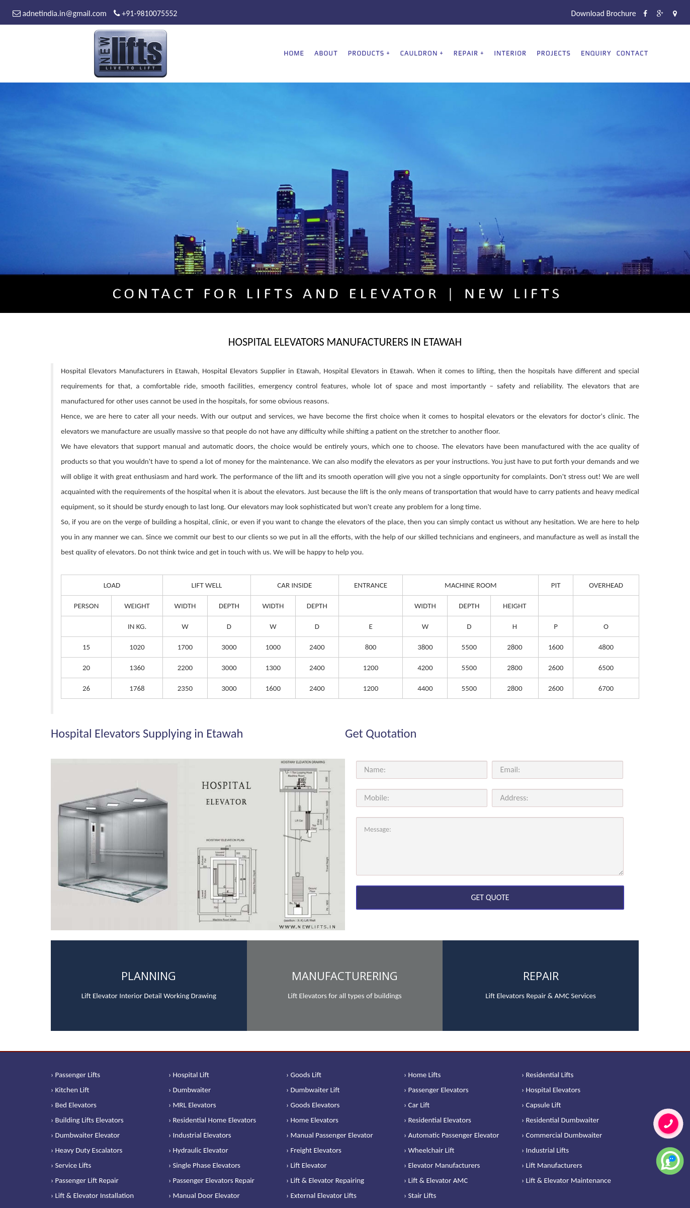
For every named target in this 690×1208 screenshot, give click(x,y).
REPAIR (466, 53)
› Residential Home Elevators (212, 1119)
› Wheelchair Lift (429, 1150)
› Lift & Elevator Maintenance (566, 1180)
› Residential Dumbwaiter (560, 1119)
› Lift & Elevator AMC (436, 1180)
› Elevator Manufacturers (442, 1165)
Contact (633, 53)
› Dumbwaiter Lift (313, 1089)
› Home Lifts (422, 1074)
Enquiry (596, 53)
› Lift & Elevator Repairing (325, 1180)
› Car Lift (416, 1104)
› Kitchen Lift (70, 1089)
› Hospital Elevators (551, 1089)
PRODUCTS (366, 53)
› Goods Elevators (312, 1104)
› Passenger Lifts (75, 1074)
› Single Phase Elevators (204, 1165)
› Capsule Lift (541, 1104)
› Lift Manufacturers (552, 1165)
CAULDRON (419, 53)
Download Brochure (603, 13)
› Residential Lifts (547, 1074)
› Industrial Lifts (545, 1150)
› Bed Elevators (74, 1104)
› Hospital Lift (188, 1074)
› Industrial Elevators (199, 1135)
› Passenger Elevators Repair (211, 1180)
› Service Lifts (71, 1165)
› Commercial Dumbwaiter (562, 1135)
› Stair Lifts (420, 1195)
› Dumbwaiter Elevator (85, 1135)
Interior (510, 53)
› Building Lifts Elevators (87, 1119)
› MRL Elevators (192, 1104)
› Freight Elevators (313, 1150)
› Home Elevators (312, 1119)
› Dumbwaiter (189, 1089)
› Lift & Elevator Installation (92, 1195)
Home (294, 53)
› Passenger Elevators (436, 1089)
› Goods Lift (303, 1074)
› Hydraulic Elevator (198, 1150)
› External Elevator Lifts (321, 1195)
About (326, 53)
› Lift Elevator (306, 1165)
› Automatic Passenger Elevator (451, 1135)
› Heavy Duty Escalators (86, 1150)
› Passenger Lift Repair (85, 1180)
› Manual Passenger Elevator (329, 1135)
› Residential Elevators (437, 1119)
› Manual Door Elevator (204, 1195)
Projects (554, 53)
